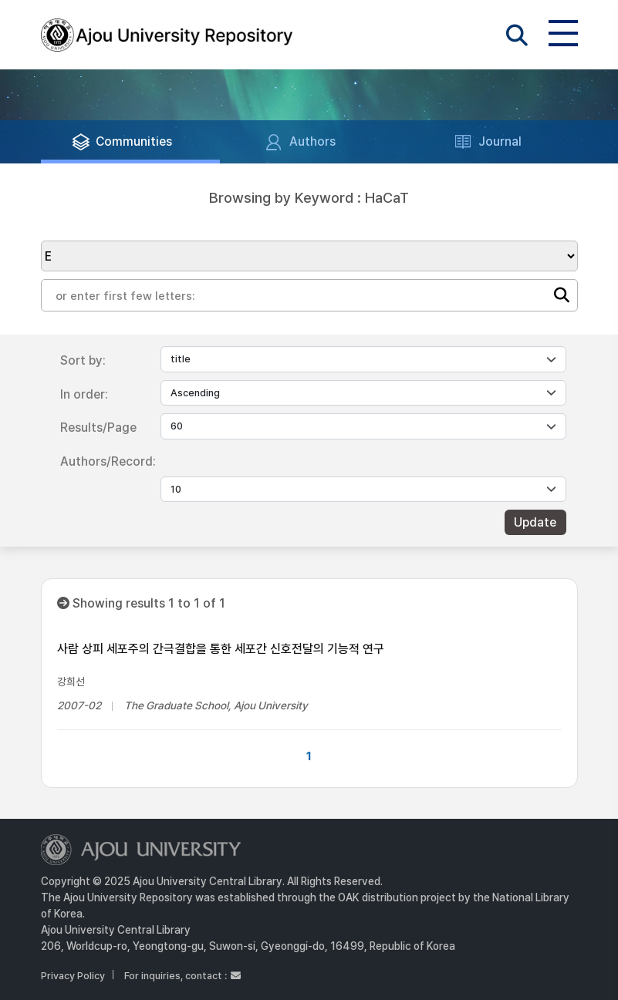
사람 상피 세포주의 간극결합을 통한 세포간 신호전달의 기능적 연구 (220, 648)
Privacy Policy (73, 975)
